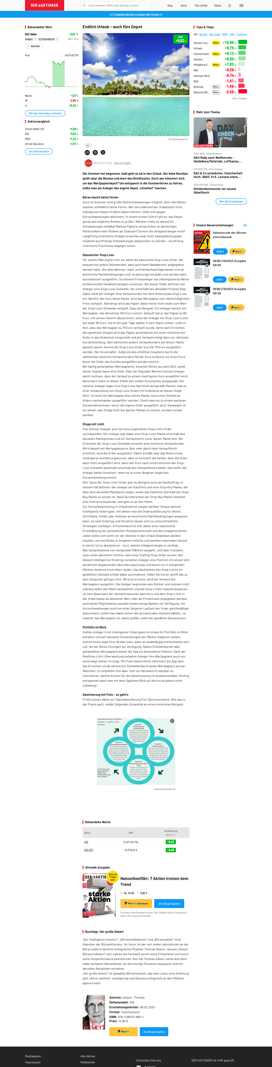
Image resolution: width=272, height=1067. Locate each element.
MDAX (225, 34)
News (216, 42)
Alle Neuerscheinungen (241, 225)
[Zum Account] (184, 5)
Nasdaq (203, 34)
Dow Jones (214, 34)
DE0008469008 (48, 38)
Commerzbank (201, 54)
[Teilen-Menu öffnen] (87, 152)
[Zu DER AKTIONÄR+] (201, 5)
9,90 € (220, 279)
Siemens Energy (202, 43)
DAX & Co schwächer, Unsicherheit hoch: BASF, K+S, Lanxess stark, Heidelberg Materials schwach (218, 175)
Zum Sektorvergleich (39, 151)
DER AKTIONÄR (122, 163)
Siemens (198, 59)
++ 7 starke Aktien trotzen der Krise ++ (136, 14)
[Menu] (241, 5)
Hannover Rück (202, 76)
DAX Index (31, 34)
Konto (135, 915)
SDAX (232, 34)
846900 (30, 38)
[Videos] (218, 5)
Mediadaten (33, 1056)
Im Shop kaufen (169, 903)
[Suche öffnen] (84, 5)
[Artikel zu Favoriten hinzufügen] (103, 152)
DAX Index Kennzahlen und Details (45, 113)
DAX (88, 145)
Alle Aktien (87, 1056)
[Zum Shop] (170, 5)
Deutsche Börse (202, 92)
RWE (196, 70)
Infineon (198, 48)
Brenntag (198, 86)
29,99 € (220, 251)
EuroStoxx (241, 34)
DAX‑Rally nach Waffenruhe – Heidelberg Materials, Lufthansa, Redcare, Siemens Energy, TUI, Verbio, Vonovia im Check (216, 159)
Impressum (33, 1062)
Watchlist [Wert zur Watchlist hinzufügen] (35, 46)
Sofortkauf (136, 903)
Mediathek (87, 1062)
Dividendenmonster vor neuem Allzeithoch (215, 190)
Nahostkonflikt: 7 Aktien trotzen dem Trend (154, 881)
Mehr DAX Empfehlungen (231, 201)
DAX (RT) (88, 850)
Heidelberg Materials (202, 64)
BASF (196, 81)
